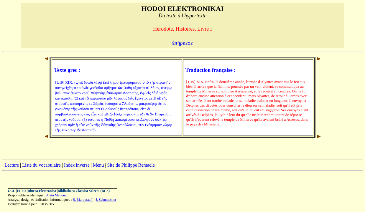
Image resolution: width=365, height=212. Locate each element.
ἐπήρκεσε (182, 43)
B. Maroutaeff (83, 200)
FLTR (21, 191)
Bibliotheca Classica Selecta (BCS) (84, 191)
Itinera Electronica (41, 191)
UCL (11, 191)
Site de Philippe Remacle (130, 165)
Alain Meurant (56, 195)
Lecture (11, 165)
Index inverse (77, 165)
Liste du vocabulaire (41, 165)
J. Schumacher (106, 200)
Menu (98, 165)
